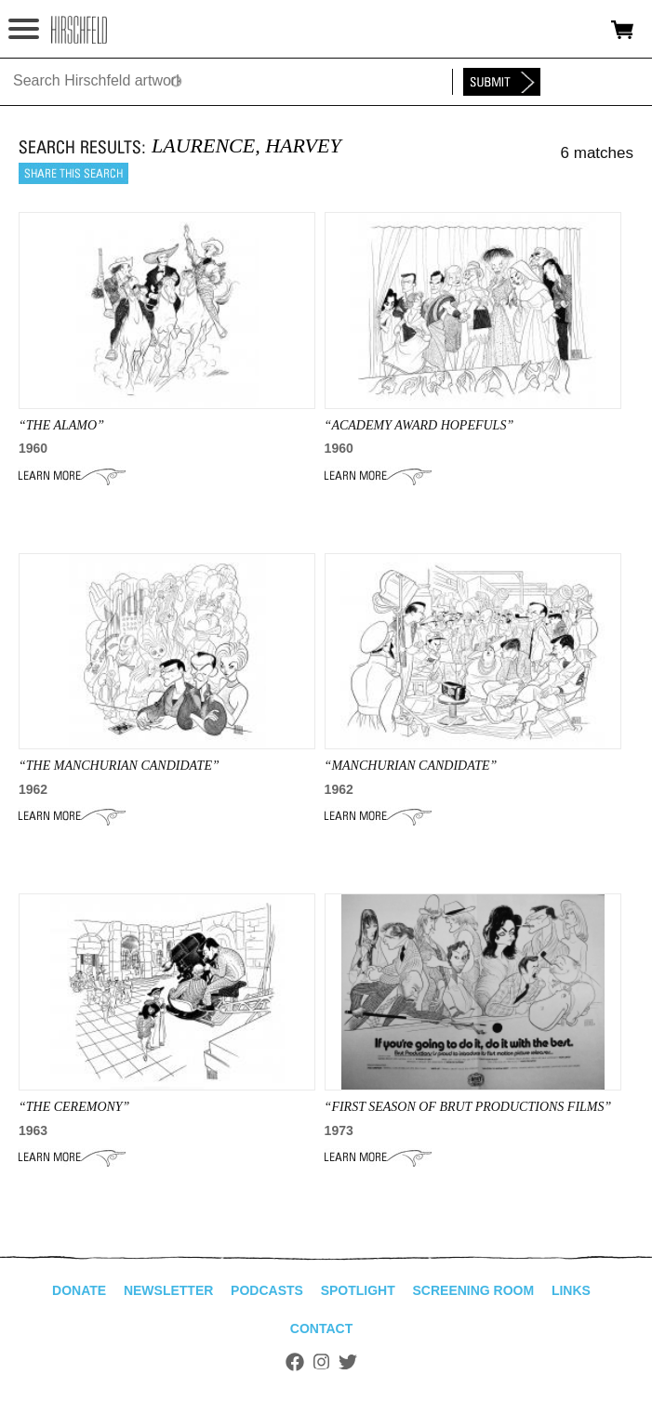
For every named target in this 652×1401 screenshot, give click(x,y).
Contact (321, 1328)
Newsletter (168, 1290)
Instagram (321, 1362)
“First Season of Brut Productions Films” (468, 1107)
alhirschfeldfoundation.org (79, 30)
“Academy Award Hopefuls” (419, 425)
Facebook (295, 1362)
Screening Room (473, 1290)
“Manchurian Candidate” (411, 766)
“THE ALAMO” (61, 425)
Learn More (72, 476)
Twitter (348, 1362)
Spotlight (358, 1290)
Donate (79, 1290)
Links (571, 1290)
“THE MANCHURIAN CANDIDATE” (119, 766)
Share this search (73, 173)
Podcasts (267, 1290)
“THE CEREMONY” (74, 1107)
